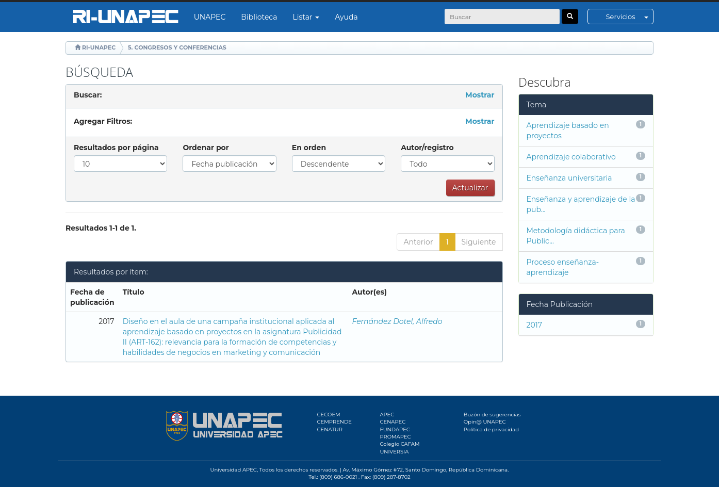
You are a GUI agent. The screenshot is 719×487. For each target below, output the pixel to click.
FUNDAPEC (395, 429)
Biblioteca (259, 17)
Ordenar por (205, 147)
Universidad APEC (233, 469)
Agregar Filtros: (103, 121)
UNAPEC (210, 17)
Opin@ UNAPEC (485, 421)
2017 (535, 325)
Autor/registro (427, 147)
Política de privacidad (491, 429)
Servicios (629, 16)
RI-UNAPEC (99, 47)
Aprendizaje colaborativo (571, 156)
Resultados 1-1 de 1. (101, 228)
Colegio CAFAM (399, 444)
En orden (309, 147)
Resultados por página (116, 147)
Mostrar (479, 95)
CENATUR (329, 429)
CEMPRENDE (334, 421)
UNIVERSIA (394, 451)
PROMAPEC (395, 436)
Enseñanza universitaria (569, 178)
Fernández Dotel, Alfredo (397, 321)
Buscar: (88, 95)
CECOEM (328, 414)
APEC (387, 414)
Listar (306, 17)
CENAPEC (392, 421)
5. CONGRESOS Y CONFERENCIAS (177, 47)
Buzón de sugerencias (492, 414)
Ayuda (346, 17)
